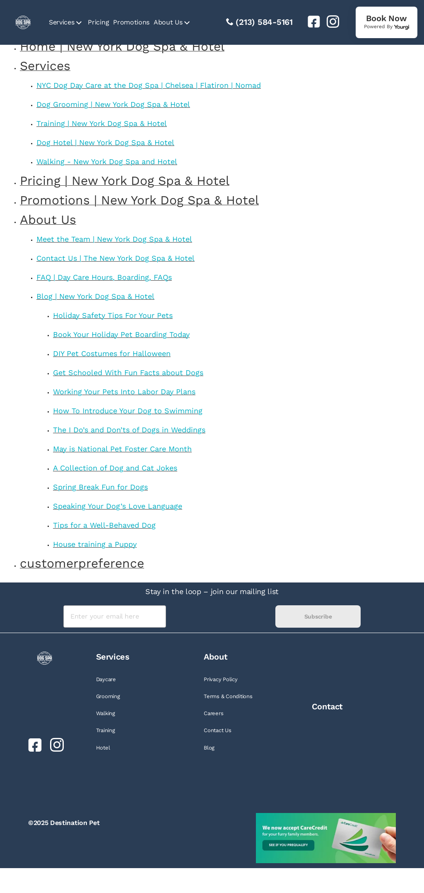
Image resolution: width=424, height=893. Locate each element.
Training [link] (105, 730)
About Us (48, 219)
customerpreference (82, 563)
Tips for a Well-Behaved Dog (104, 525)
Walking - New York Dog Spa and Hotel (106, 161)
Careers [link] (213, 713)
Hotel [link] (103, 748)
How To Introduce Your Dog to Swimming (127, 410)
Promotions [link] (131, 22)
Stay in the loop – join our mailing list (212, 591)
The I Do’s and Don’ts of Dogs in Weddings (129, 429)
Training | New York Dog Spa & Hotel (101, 123)
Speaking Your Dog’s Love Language (117, 506)
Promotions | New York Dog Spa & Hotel (139, 200)
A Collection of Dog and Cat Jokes (115, 467)
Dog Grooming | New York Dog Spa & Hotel (113, 104)
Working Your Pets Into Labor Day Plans (124, 391)
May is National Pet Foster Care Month (122, 448)
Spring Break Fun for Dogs (100, 487)
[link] (310, 21)
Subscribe (318, 616)
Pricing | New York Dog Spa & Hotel (124, 180)
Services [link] (61, 22)
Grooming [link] (108, 696)
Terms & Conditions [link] (228, 696)
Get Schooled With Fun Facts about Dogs (128, 372)
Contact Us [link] (217, 730)
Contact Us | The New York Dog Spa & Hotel (115, 258)
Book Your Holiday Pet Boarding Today (121, 334)
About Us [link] (168, 22)
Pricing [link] (98, 22)
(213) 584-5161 (264, 22)
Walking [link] (105, 713)
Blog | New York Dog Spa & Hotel (95, 296)
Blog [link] (209, 748)
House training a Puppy (95, 544)
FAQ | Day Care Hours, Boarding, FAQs (104, 277)
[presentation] (220, 616)
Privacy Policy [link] (220, 679)
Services (45, 65)
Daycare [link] (106, 679)
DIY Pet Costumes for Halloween (112, 353)
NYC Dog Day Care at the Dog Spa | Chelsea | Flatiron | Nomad (148, 85)
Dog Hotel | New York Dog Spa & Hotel (105, 142)
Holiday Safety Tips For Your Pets (113, 315)
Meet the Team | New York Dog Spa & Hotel (114, 239)
